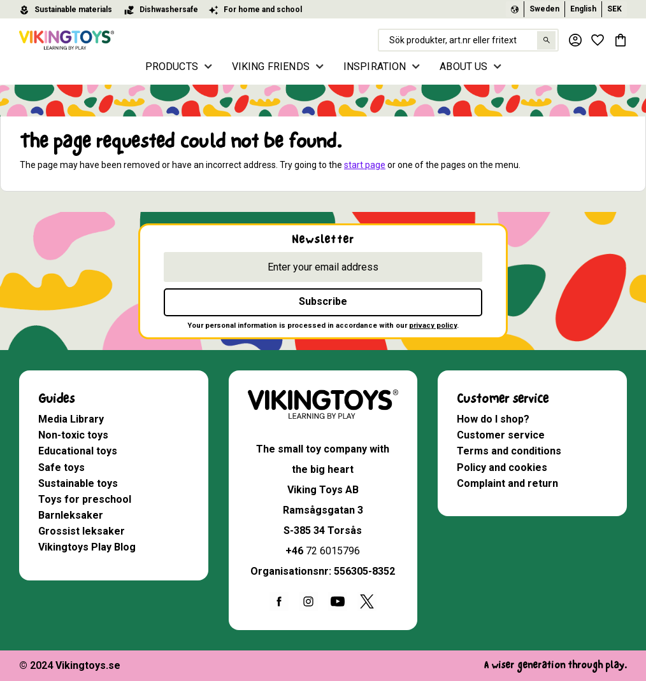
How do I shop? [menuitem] (493, 419)
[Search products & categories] (467, 40)
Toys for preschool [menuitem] (84, 499)
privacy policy (433, 325)
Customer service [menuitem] (503, 399)
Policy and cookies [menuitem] (502, 467)
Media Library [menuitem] (71, 419)
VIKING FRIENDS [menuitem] (271, 66)
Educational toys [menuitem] (77, 451)
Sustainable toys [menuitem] (78, 483)
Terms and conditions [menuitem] (509, 451)
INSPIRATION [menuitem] (374, 66)
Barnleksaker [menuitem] (70, 515)
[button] (597, 40)
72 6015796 (333, 551)
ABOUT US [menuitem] (463, 66)
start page (364, 165)
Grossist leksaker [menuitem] (81, 531)
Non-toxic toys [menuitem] (73, 435)
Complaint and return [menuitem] (507, 483)
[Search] (545, 40)
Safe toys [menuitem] (61, 467)
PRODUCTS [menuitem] (171, 66)
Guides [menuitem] (56, 399)
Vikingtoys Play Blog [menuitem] (87, 547)
